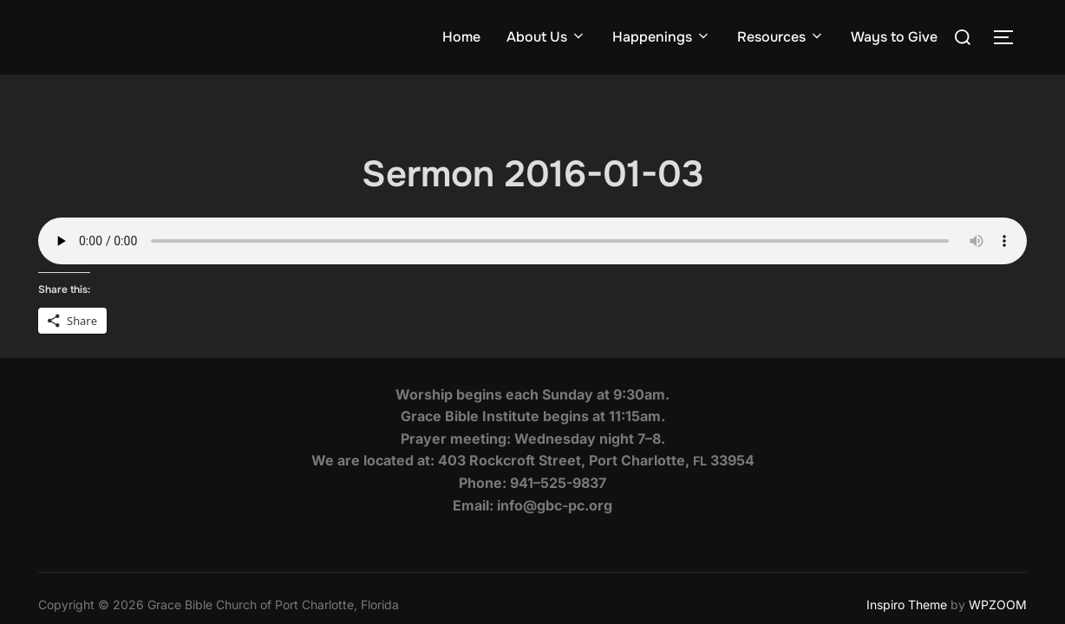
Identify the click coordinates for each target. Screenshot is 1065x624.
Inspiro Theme (906, 530)
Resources (781, 37)
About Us (546, 37)
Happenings (661, 37)
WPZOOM (998, 530)
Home (461, 37)
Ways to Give (894, 37)
